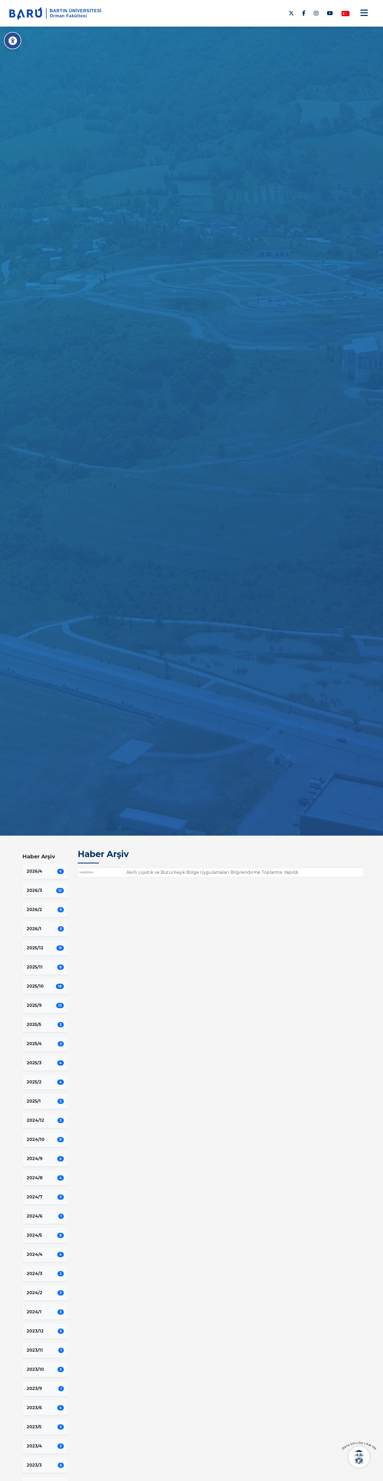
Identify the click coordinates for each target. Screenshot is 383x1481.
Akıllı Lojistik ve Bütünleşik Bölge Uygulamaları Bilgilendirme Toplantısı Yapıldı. (212, 872)
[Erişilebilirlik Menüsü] (12, 40)
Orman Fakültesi (68, 16)
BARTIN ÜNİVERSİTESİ (76, 11)
